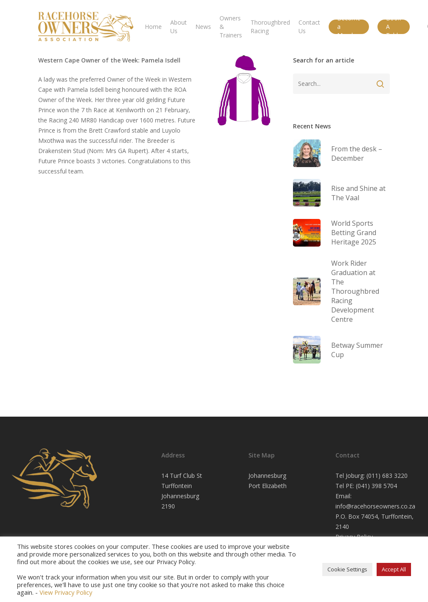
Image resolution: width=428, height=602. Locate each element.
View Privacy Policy (65, 592)
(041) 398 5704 (376, 486)
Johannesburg (267, 475)
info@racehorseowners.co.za (375, 506)
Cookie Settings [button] (347, 569)
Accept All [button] (394, 569)
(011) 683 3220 (387, 475)
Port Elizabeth (267, 486)
